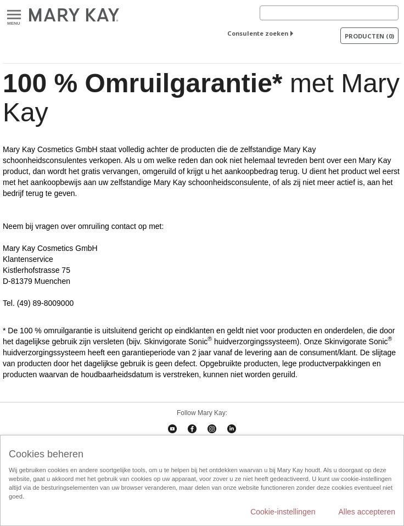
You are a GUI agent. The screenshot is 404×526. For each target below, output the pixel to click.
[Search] (329, 12)
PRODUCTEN (369, 36)
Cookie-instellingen (282, 511)
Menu (14, 15)
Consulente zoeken (257, 33)
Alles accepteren (366, 511)
